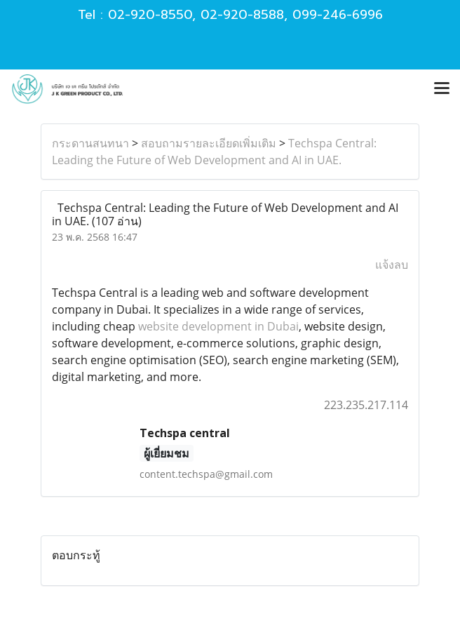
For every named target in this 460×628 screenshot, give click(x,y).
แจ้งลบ (391, 264)
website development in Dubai (218, 326)
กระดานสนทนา (90, 143)
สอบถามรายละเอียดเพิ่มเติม (208, 143)
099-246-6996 (337, 15)
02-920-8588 (242, 15)
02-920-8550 (150, 15)
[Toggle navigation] (441, 89)
